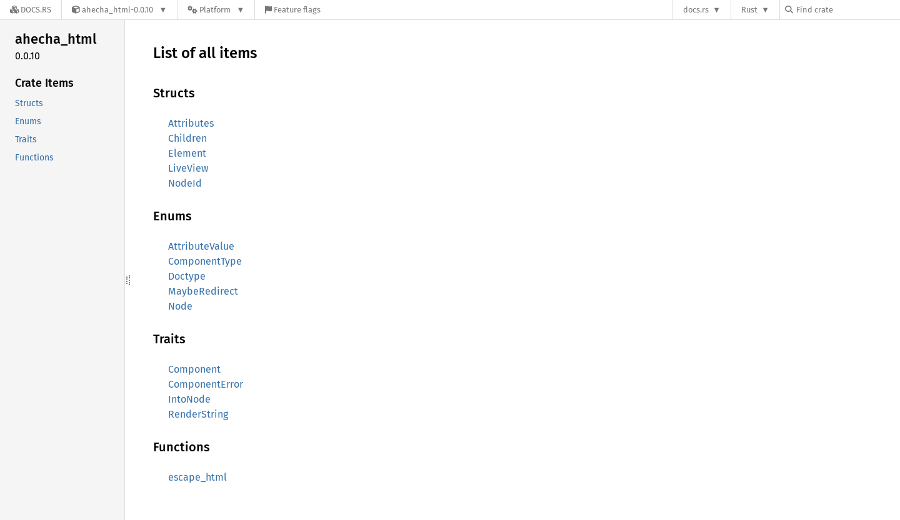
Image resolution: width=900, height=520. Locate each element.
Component (194, 369)
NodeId (185, 183)
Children (187, 138)
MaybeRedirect (203, 291)
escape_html (197, 477)
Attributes (191, 123)
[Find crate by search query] (847, 9)
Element (187, 153)
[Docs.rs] (30, 9)
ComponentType (205, 261)
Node (180, 306)
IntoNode (189, 399)
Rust (749, 9)
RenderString (198, 414)
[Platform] (216, 9)
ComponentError (205, 384)
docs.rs (696, 9)
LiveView (188, 168)
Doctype (187, 276)
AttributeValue (201, 246)
